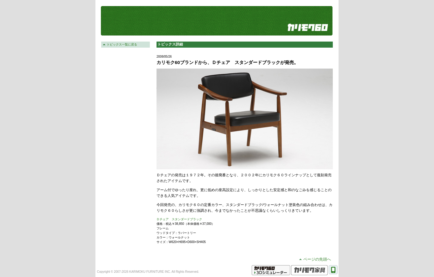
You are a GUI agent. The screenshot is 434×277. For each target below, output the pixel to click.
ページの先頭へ (317, 259)
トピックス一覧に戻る (122, 44)
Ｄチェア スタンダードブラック (179, 219)
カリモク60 (308, 27)
